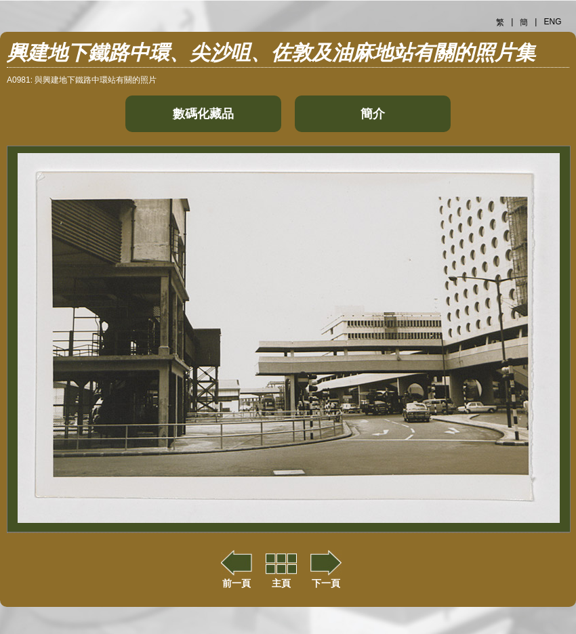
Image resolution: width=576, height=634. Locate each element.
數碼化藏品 (203, 114)
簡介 (373, 114)
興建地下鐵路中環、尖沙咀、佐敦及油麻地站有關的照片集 (271, 52)
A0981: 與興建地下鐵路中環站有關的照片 (82, 80)
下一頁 (326, 578)
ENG (552, 21)
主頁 (281, 578)
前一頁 (236, 578)
